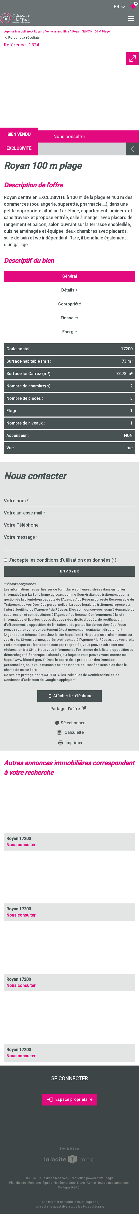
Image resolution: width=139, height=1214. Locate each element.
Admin (91, 1183)
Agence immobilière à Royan (23, 31)
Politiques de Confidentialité (88, 675)
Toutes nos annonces (113, 1183)
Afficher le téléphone (69, 696)
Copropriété (69, 304)
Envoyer (69, 571)
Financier (69, 317)
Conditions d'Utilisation (21, 680)
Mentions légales (40, 1183)
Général (69, 276)
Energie (69, 331)
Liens (81, 1183)
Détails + (69, 290)
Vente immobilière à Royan (63, 31)
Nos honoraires (65, 1183)
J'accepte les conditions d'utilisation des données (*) (62, 560)
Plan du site (17, 1183)
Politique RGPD (69, 1187)
